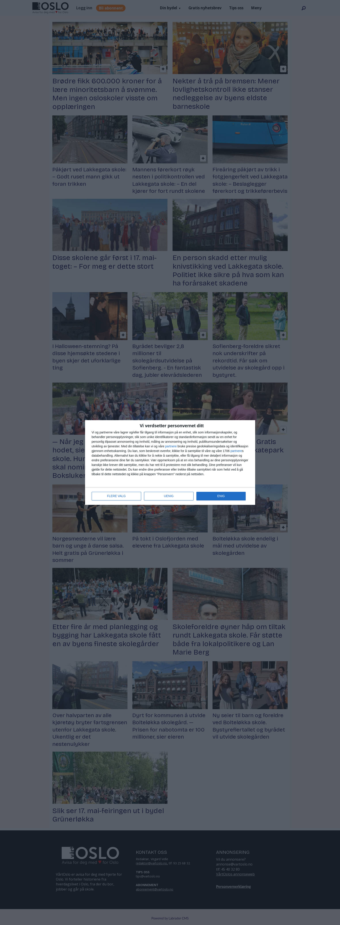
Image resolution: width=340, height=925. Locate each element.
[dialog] (170, 462)
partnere (171, 446)
